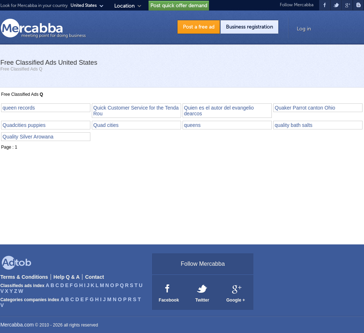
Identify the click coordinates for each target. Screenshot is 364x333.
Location (124, 6)
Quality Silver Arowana (28, 137)
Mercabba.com (17, 325)
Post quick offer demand (178, 6)
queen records (19, 108)
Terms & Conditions (24, 277)
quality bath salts (293, 125)
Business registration (249, 27)
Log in (304, 29)
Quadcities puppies (24, 125)
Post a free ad (198, 27)
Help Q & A (66, 277)
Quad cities (106, 125)
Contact (94, 277)
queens (192, 125)
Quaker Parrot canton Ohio (305, 108)
